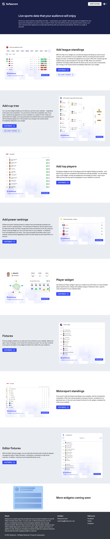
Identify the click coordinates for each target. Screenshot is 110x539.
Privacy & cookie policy (37, 535)
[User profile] (105, 4)
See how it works (65, 75)
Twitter (89, 521)
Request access (62, 518)
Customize (63, 70)
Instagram (90, 523)
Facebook (90, 518)
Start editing (95, 4)
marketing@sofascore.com (66, 521)
